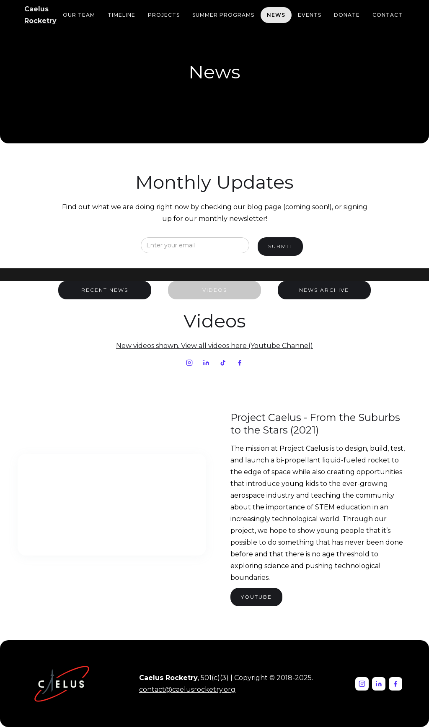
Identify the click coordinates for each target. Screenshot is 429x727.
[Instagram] (189, 362)
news (276, 15)
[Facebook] (239, 362)
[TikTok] (223, 362)
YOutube (256, 597)
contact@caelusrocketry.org (187, 689)
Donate (347, 15)
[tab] (104, 290)
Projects (164, 15)
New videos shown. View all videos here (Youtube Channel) (214, 346)
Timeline (121, 15)
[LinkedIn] (206, 362)
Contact (387, 15)
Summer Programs (223, 15)
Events (309, 15)
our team (79, 15)
